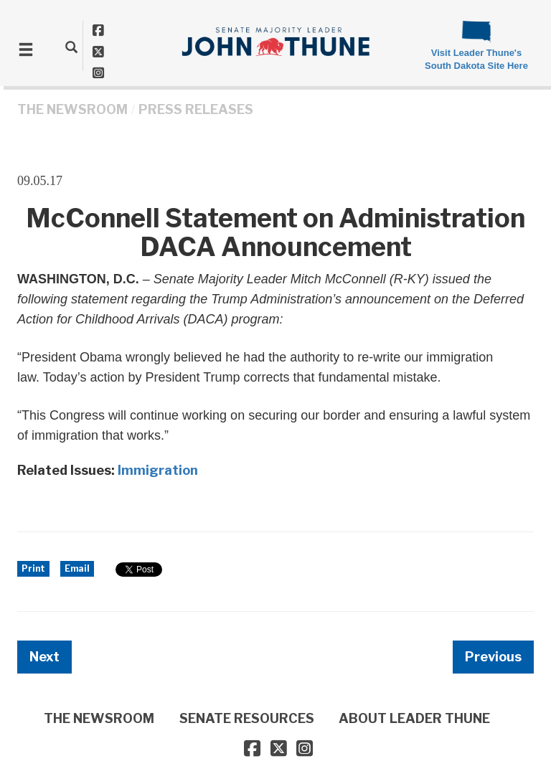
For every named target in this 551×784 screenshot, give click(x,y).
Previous (493, 656)
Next (44, 656)
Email (77, 568)
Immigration (158, 470)
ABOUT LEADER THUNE (414, 718)
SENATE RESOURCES (246, 718)
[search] (71, 47)
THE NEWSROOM (72, 109)
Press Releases (195, 109)
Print (33, 568)
